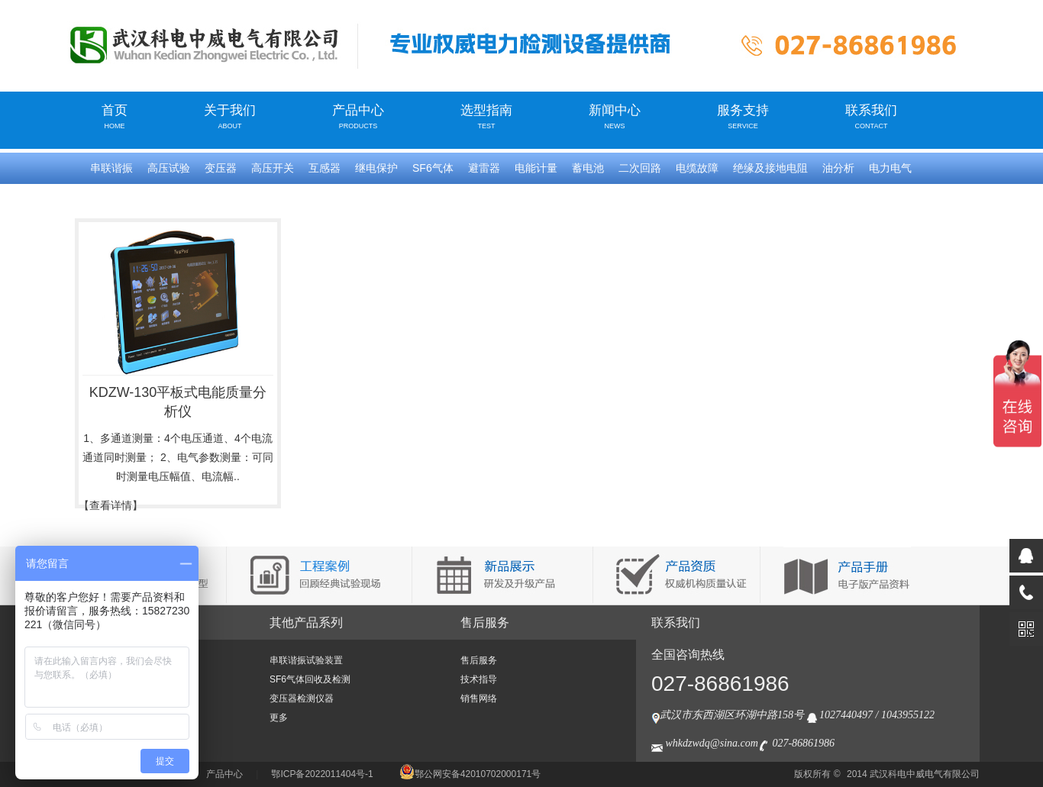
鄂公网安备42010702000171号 (470, 774)
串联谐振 (111, 168)
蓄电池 (588, 168)
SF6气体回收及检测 (310, 679)
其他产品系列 (306, 622)
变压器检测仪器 (302, 698)
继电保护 (376, 168)
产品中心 (358, 116)
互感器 (324, 168)
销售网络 (478, 698)
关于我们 (230, 116)
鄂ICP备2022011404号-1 (322, 774)
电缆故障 (697, 168)
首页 (115, 116)
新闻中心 (615, 116)
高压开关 (272, 168)
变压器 (221, 168)
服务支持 (743, 116)
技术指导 (478, 679)
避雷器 (484, 168)
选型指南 (486, 116)
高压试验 (168, 168)
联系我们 (871, 116)
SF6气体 (433, 168)
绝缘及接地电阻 (770, 168)
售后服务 (484, 622)
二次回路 (639, 168)
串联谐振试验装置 (306, 660)
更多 (279, 717)
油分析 (838, 168)
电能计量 (536, 168)
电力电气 (890, 168)
